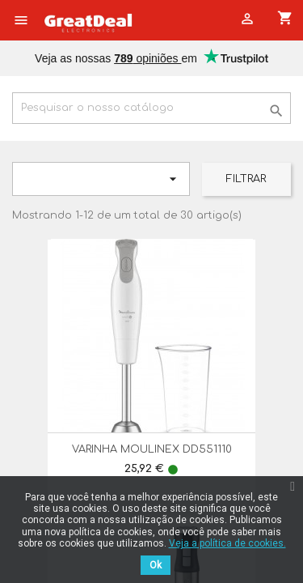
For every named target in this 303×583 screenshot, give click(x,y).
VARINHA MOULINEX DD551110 (152, 449)
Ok (155, 565)
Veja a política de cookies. (227, 543)
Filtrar (246, 179)
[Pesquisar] (151, 108)
